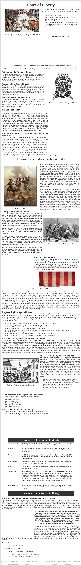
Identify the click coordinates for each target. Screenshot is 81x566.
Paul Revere (51, 164)
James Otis (25, 467)
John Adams (26, 448)
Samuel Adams (27, 443)
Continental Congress (39, 463)
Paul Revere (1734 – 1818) (30, 472)
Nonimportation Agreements (11, 342)
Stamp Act (33, 79)
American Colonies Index (60, 36)
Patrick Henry (26, 455)
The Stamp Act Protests (12, 401)
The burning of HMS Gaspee (14, 403)
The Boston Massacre (12, 399)
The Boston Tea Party (12, 406)
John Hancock (26, 462)
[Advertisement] (41, 51)
